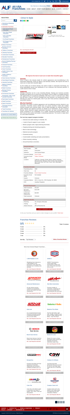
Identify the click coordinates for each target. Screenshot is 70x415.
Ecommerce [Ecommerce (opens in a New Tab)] (60, 413)
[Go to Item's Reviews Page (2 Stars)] (32, 233)
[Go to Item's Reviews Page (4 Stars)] (32, 229)
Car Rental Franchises (8, 39)
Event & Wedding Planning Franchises (8, 62)
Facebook (40, 156)
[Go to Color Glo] (34, 380)
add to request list (34, 271)
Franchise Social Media (28, 175)
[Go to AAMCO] (54, 253)
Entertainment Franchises (8, 59)
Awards (25, 178)
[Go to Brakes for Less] (54, 329)
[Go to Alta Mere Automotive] (54, 279)
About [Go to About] (34, 9)
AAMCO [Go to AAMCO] (49, 258)
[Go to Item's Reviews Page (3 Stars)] (32, 231)
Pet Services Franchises (8, 93)
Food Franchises (6, 66)
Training (26, 203)
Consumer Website (28, 154)
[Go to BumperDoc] (34, 355)
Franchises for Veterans (8, 111)
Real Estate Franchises (8, 99)
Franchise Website (28, 173)
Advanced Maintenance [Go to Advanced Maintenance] (33, 284)
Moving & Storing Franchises (6, 91)
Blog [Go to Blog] (53, 9)
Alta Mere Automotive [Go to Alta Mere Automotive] (53, 284)
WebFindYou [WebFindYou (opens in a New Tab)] (66, 413)
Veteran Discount (28, 205)
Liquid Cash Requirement (27, 193)
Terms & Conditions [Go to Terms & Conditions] (26, 408)
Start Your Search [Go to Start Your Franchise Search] (44, 9)
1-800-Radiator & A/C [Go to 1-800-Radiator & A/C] (32, 258)
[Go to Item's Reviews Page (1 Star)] (32, 235)
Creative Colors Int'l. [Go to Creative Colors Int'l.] (52, 385)
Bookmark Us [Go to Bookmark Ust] (20, 409)
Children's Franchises (7, 50)
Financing (26, 201)
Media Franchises (6, 88)
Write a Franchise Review (60, 239)
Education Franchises (7, 56)
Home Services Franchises (8, 78)
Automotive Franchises (7, 26)
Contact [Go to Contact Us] (66, 9)
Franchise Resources (9, 117)
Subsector (26, 152)
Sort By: (22, 239)
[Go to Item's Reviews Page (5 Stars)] (32, 227)
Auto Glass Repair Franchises (7, 33)
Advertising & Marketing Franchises (8, 24)
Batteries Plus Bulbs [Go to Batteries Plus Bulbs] (52, 309)
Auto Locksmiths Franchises (7, 36)
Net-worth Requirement (27, 190)
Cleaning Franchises (7, 52)
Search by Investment (9, 114)
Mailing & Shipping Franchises (6, 85)
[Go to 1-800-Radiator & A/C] (34, 253)
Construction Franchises (8, 54)
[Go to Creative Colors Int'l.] (54, 380)
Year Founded (27, 148)
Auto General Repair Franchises (8, 29)
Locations (26, 159)
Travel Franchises (6, 109)
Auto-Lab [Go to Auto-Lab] (29, 309)
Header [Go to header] (67, 409)
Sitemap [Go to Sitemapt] (10, 409)
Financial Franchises (7, 64)
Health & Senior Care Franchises (7, 72)
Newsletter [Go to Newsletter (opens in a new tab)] (56, 1)
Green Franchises (6, 69)
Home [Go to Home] (28, 9)
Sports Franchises (6, 103)
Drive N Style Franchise (40, 173)
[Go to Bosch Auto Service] (34, 329)
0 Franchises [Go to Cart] (65, 1)
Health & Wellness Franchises (6, 75)
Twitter (36, 156)
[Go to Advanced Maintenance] (34, 279)
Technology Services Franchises (7, 106)
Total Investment (28, 196)
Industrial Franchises (7, 82)
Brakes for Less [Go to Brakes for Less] (51, 334)
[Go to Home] (13, 10)
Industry (26, 150)
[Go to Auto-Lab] (34, 304)
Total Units (26, 171)
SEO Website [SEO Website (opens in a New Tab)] (55, 413)
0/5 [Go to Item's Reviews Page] (22, 223)
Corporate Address (28, 180)
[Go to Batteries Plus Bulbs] (54, 304)
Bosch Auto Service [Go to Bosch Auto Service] (32, 334)
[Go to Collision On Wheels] (54, 355)
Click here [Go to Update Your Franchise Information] (60, 213)
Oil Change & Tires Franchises (7, 42)
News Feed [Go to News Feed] (53, 1)
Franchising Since (28, 169)
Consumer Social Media (28, 157)
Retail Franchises (6, 101)
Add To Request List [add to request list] (28, 52)
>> (63, 402)
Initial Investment (28, 187)
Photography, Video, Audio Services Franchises (8, 96)
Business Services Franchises (6, 47)
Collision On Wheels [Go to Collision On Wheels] (52, 360)
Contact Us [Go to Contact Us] (12, 408)
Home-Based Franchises (8, 80)
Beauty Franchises (6, 44)
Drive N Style (38, 154)
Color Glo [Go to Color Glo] (29, 385)
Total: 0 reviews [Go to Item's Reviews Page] (64, 224)
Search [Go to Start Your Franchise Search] (3, 408)
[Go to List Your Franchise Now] (60, 6)
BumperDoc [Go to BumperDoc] (30, 360)
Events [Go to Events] (59, 9)
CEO (25, 182)
